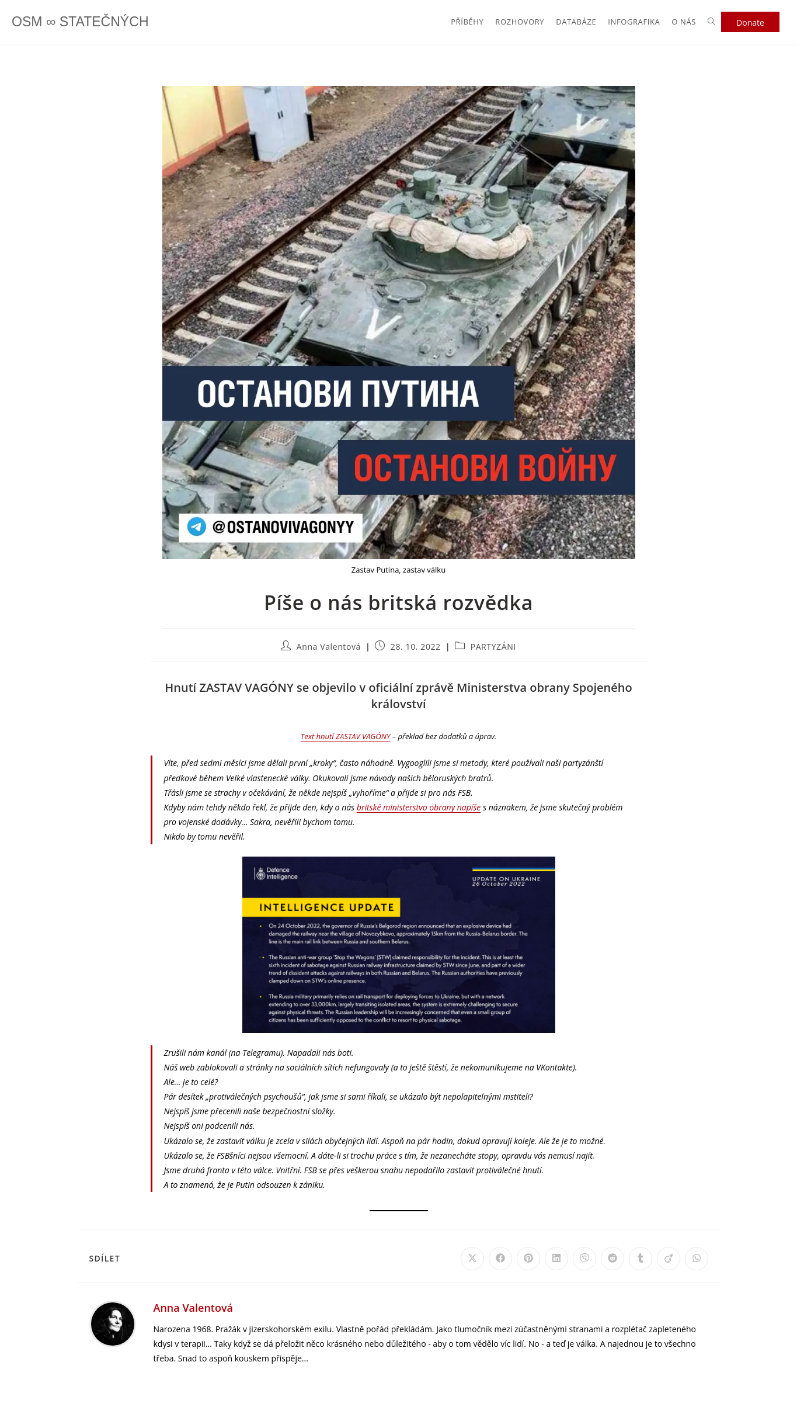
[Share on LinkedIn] (556, 1258)
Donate (750, 22)
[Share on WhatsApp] (696, 1258)
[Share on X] (472, 1258)
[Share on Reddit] (612, 1258)
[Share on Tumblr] (640, 1258)
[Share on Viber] (584, 1258)
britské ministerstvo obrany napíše (419, 807)
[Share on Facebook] (500, 1258)
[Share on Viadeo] (668, 1258)
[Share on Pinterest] (528, 1258)
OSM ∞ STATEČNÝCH (83, 22)
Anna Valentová (329, 646)
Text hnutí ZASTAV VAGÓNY (346, 736)
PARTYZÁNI (493, 646)
